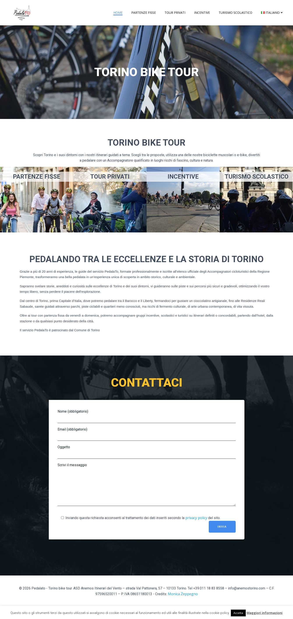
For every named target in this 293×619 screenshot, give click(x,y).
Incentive (202, 12)
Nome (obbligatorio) (147, 416)
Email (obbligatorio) (147, 434)
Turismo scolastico (235, 12)
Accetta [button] (238, 613)
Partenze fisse (143, 12)
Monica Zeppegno (183, 600)
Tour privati (175, 12)
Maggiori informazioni (264, 612)
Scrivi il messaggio (147, 488)
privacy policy (196, 524)
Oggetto (147, 452)
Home (118, 12)
